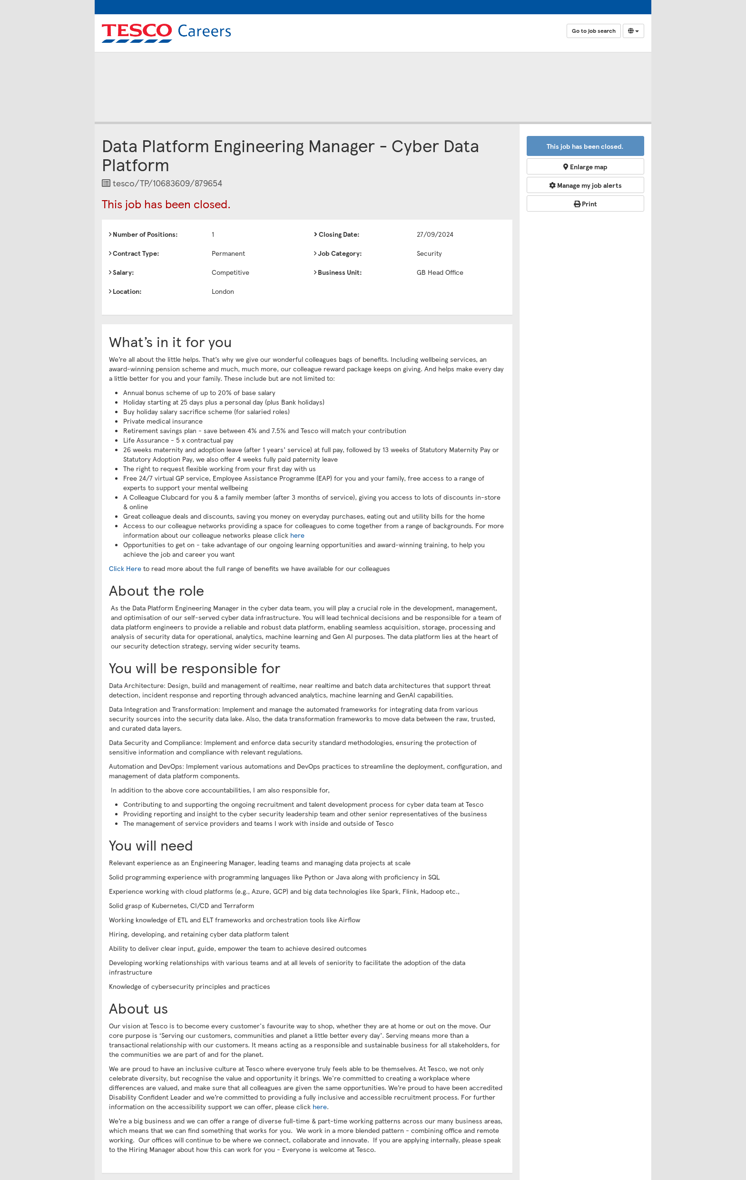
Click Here (125, 568)
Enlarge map (585, 166)
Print (585, 203)
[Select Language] (633, 31)
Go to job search (594, 31)
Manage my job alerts (585, 185)
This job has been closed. (585, 146)
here (297, 535)
